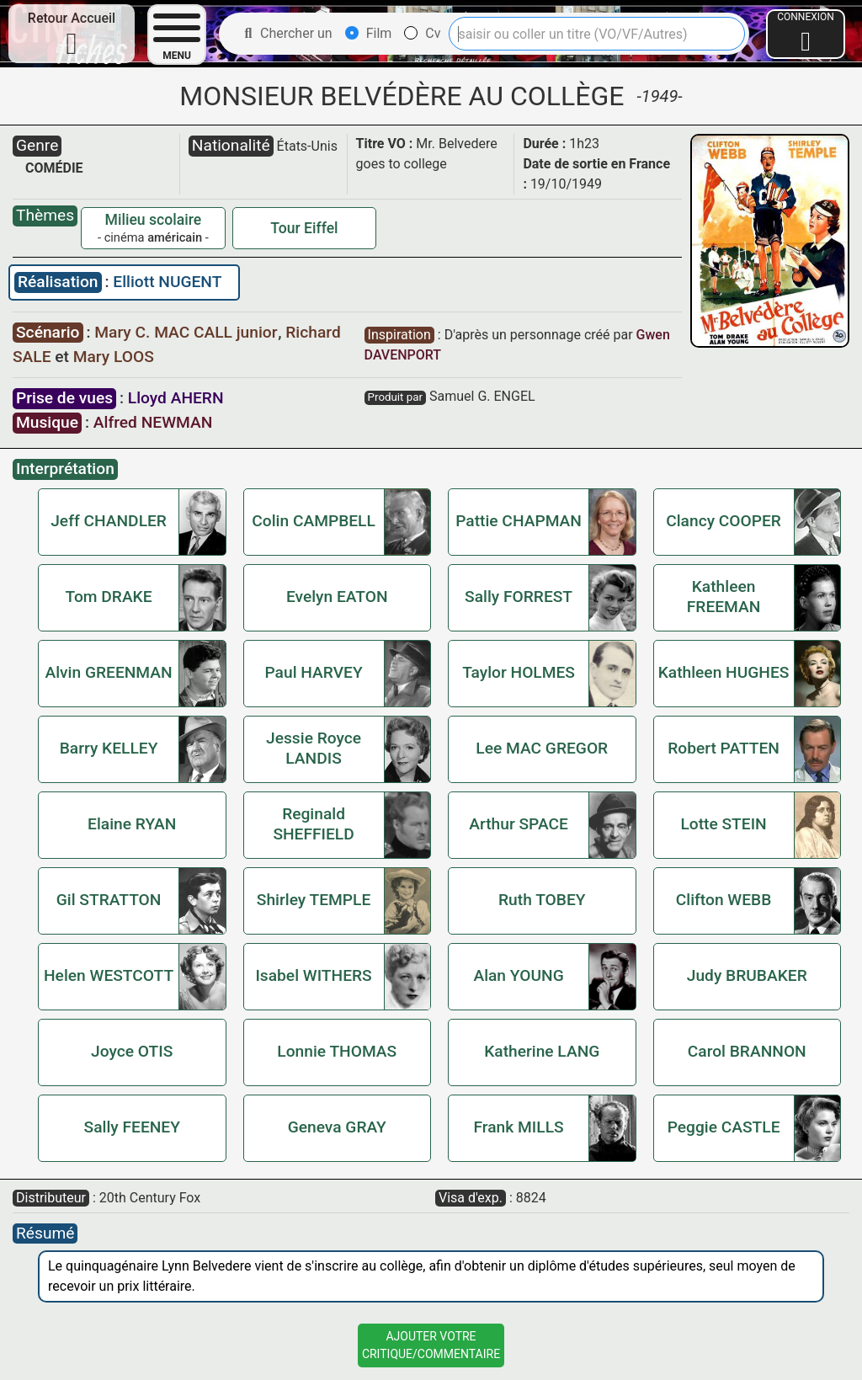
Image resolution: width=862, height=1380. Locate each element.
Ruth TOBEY (541, 899)
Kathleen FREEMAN (724, 596)
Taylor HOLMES (518, 672)
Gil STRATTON (109, 899)
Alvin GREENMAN (108, 672)
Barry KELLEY (109, 748)
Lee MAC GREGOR (542, 748)
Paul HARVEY (313, 672)
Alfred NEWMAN (152, 422)
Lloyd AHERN (176, 398)
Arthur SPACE (518, 824)
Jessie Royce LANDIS (313, 748)
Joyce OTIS (132, 1051)
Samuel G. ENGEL (482, 396)
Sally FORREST (518, 596)
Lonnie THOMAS (336, 1051)
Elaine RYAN (132, 824)
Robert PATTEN (724, 748)
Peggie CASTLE (724, 1127)
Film (368, 33)
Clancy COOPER (723, 520)
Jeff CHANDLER (109, 520)
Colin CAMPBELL (313, 520)
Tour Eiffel (304, 228)
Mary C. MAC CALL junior (187, 332)
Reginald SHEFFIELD (313, 824)
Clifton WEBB (724, 899)
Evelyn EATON (337, 596)
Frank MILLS (519, 1127)
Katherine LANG (541, 1051)
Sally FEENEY (132, 1127)
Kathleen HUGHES (724, 672)
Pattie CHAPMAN (518, 520)
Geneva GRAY (337, 1127)
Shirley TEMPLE (313, 899)
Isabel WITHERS (313, 975)
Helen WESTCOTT (108, 975)
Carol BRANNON (747, 1051)
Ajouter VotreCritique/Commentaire (431, 1345)
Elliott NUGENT (167, 281)
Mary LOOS (113, 356)
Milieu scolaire (153, 219)
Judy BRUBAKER (747, 975)
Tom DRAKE (109, 596)
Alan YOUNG (518, 975)
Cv (422, 33)
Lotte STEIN (723, 824)
